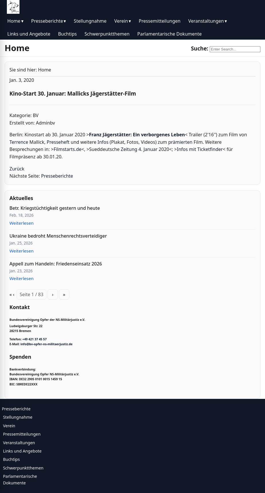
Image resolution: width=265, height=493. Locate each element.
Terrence (18, 142)
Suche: (199, 48)
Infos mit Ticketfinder (200, 149)
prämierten (180, 142)
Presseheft (58, 142)
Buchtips (67, 34)
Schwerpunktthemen (107, 34)
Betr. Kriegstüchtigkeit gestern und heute (54, 208)
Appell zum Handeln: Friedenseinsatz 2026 (55, 264)
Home (14, 21)
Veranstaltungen (206, 21)
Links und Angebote (28, 34)
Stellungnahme (90, 21)
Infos (103, 142)
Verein (121, 21)
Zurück (16, 169)
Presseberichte (47, 21)
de (78, 149)
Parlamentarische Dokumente (169, 34)
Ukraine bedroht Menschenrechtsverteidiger (58, 236)
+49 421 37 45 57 (34, 339)
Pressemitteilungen (159, 21)
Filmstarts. (65, 149)
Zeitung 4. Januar (139, 149)
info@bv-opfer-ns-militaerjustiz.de (46, 344)
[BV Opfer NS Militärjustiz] (13, 7)
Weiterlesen (21, 223)
